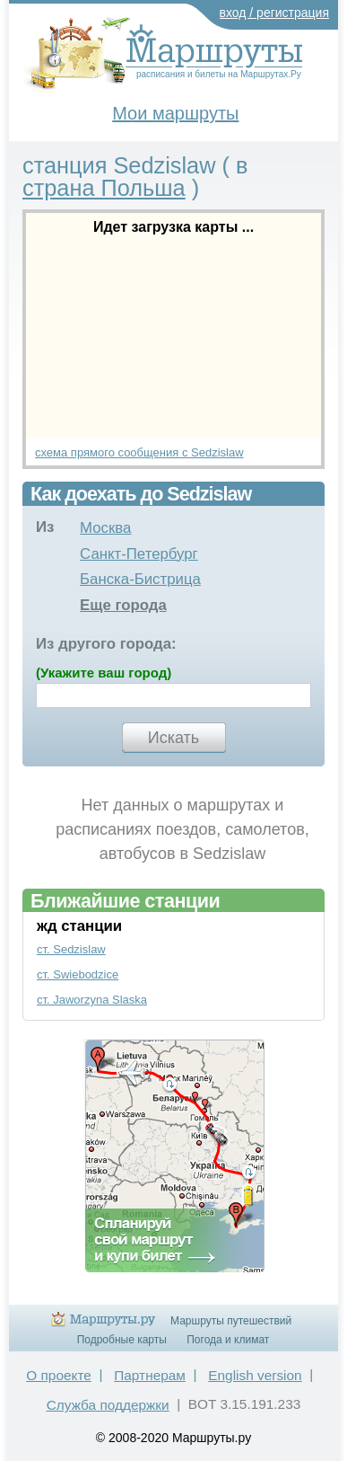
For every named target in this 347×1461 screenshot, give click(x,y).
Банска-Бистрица (140, 579)
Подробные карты (122, 1339)
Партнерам (150, 1375)
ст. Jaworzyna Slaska (92, 999)
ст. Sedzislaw (71, 949)
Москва (105, 527)
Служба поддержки (108, 1404)
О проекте (58, 1375)
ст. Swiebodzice (77, 974)
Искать (173, 738)
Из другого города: (106, 643)
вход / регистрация (275, 12)
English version (254, 1375)
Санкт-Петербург (139, 553)
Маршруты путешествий (230, 1321)
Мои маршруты (175, 113)
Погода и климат (228, 1339)
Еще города (123, 605)
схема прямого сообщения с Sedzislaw (139, 452)
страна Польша (104, 187)
